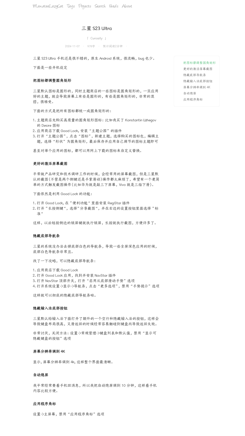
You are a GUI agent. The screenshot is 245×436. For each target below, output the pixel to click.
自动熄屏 (189, 93)
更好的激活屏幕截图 (197, 69)
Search (100, 6)
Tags (71, 6)
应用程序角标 (193, 99)
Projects (85, 6)
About (127, 6)
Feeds (113, 6)
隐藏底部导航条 (194, 75)
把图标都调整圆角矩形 (199, 63)
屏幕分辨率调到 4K (196, 87)
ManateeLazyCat (48, 6)
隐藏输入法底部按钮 (197, 81)
